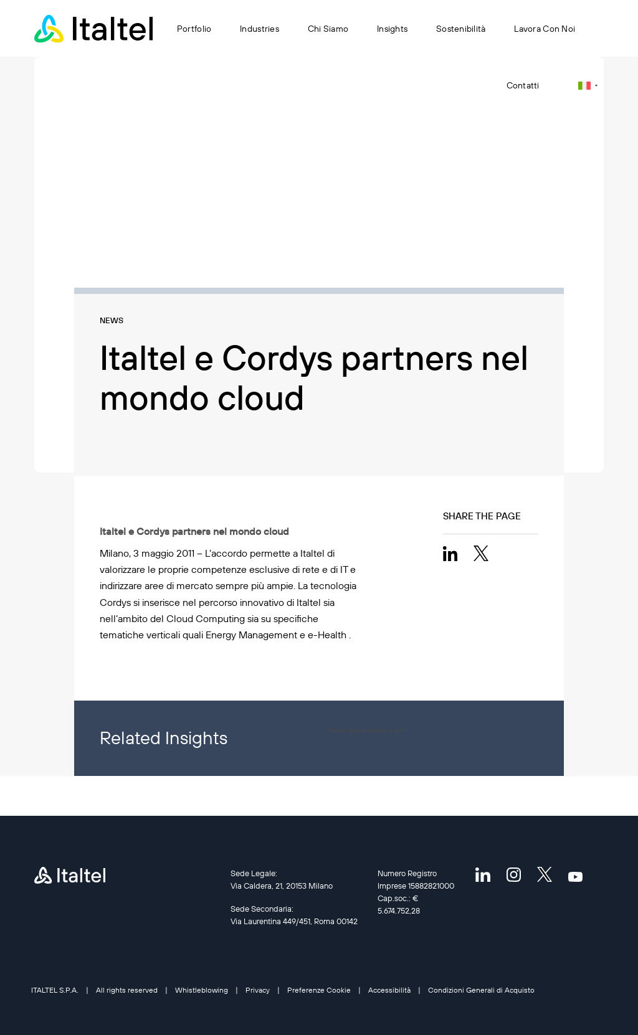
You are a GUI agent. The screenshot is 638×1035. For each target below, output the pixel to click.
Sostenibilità (461, 28)
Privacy (257, 990)
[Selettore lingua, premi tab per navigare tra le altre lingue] (588, 85)
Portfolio (194, 28)
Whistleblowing (201, 990)
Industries (260, 28)
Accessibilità (389, 990)
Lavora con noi (544, 28)
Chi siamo (328, 28)
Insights (392, 28)
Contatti (523, 85)
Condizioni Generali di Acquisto (481, 990)
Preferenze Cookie (319, 990)
